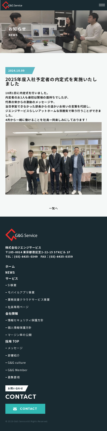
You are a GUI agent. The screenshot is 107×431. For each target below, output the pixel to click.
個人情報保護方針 (18, 328)
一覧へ (53, 208)
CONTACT (25, 408)
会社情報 (11, 313)
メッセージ (14, 348)
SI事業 (11, 285)
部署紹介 (12, 355)
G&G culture (15, 363)
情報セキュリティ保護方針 (24, 320)
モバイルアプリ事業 (20, 292)
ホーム (10, 266)
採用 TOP (12, 341)
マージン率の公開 (18, 335)
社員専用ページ (17, 307)
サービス (11, 278)
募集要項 (12, 377)
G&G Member (16, 370)
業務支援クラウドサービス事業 (27, 299)
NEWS (10, 272)
